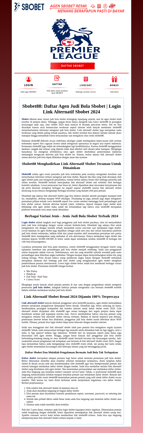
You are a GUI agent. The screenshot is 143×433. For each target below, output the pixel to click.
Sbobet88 (26, 174)
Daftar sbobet (29, 358)
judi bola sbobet (41, 287)
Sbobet (25, 119)
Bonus (114, 85)
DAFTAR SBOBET (72, 65)
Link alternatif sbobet (33, 303)
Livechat (86, 85)
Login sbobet (28, 222)
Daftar (57, 84)
